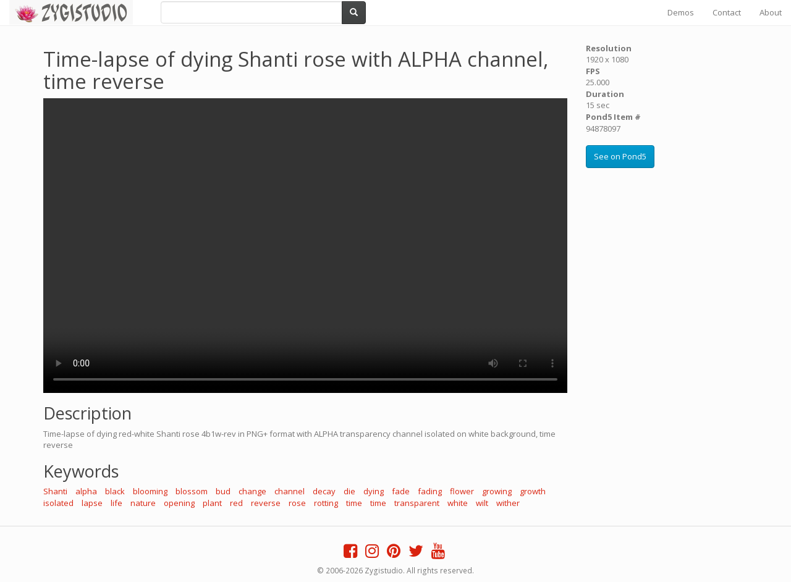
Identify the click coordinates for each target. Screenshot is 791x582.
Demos (680, 12)
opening (179, 502)
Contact (727, 12)
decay (324, 491)
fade (401, 491)
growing (497, 491)
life (116, 502)
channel (289, 491)
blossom (192, 491)
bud (223, 491)
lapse (92, 502)
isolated (58, 502)
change (252, 491)
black (115, 491)
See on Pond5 (620, 156)
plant (212, 502)
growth (533, 491)
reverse (266, 502)
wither (508, 502)
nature (143, 502)
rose (297, 502)
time (354, 502)
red (236, 502)
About (770, 12)
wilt (482, 502)
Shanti (55, 491)
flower (462, 491)
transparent (416, 502)
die (349, 491)
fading (430, 491)
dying (373, 491)
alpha (86, 491)
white (457, 502)
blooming (150, 491)
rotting (326, 502)
